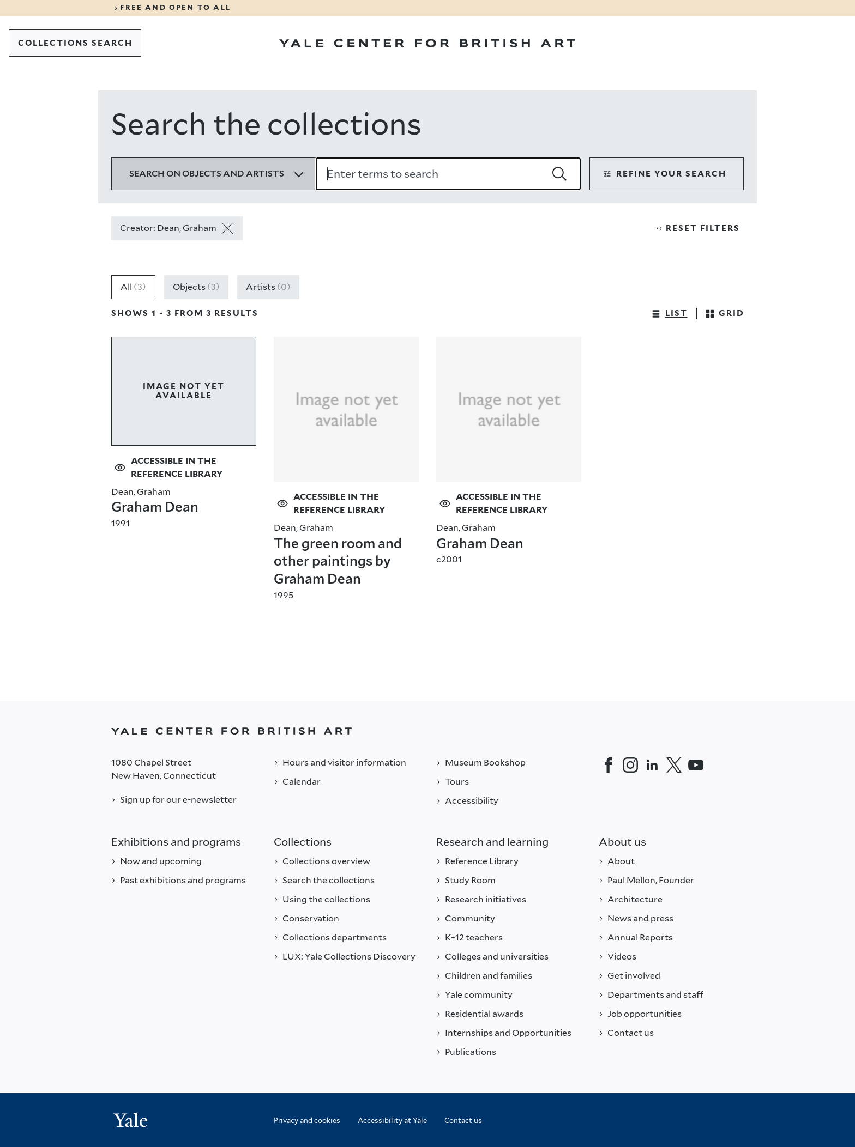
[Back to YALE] (427, 731)
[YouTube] (696, 765)
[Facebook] (608, 765)
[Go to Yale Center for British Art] (427, 43)
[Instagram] (630, 765)
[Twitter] (674, 765)
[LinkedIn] (652, 765)
